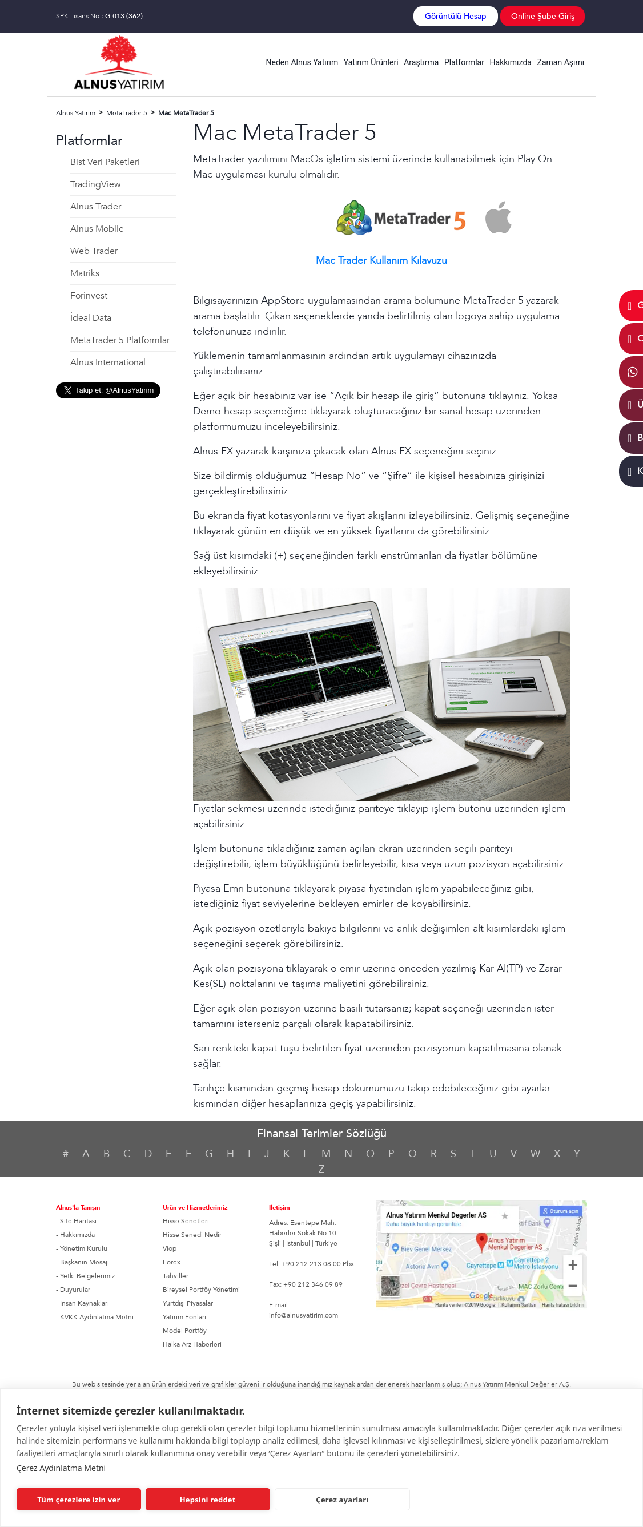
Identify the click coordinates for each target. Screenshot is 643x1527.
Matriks (84, 273)
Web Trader (94, 251)
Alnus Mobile (97, 229)
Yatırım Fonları (184, 1316)
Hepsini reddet (199, 1499)
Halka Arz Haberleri (192, 1344)
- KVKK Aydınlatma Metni (95, 1316)
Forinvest (88, 295)
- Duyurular (73, 1289)
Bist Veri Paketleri (105, 162)
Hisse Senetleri (186, 1221)
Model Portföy (185, 1330)
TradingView (95, 184)
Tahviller (175, 1275)
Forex (171, 1262)
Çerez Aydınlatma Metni (61, 1467)
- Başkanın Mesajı (82, 1262)
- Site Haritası (76, 1221)
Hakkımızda (511, 62)
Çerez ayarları (329, 1499)
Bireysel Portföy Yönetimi (201, 1289)
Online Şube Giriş (542, 16)
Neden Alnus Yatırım (302, 62)
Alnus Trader (95, 206)
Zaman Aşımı (561, 62)
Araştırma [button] (421, 62)
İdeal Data (90, 318)
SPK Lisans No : (99, 16)
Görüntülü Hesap (456, 16)
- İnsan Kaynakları (82, 1303)
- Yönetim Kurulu (81, 1248)
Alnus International (108, 362)
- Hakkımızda (75, 1234)
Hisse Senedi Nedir (192, 1234)
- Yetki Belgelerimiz (85, 1275)
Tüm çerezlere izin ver (76, 1499)
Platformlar (464, 62)
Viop (169, 1248)
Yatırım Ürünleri (371, 62)
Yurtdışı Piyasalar (188, 1303)
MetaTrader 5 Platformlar (120, 340)
